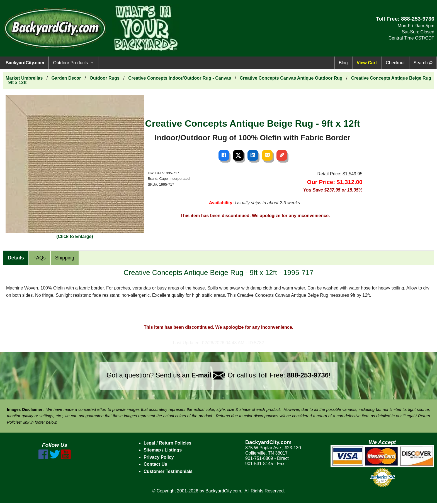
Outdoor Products (70, 62)
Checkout (395, 62)
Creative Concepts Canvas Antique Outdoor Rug (291, 78)
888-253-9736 (417, 19)
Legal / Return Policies (167, 443)
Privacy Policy (159, 457)
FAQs (39, 258)
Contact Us (155, 464)
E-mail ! (208, 375)
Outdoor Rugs (104, 78)
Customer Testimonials (168, 471)
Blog (343, 62)
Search (423, 62)
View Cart (367, 62)
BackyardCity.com (25, 62)
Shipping (64, 258)
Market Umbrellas (24, 78)
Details (16, 258)
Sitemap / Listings (163, 450)
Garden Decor (66, 78)
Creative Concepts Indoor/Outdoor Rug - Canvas (179, 78)
